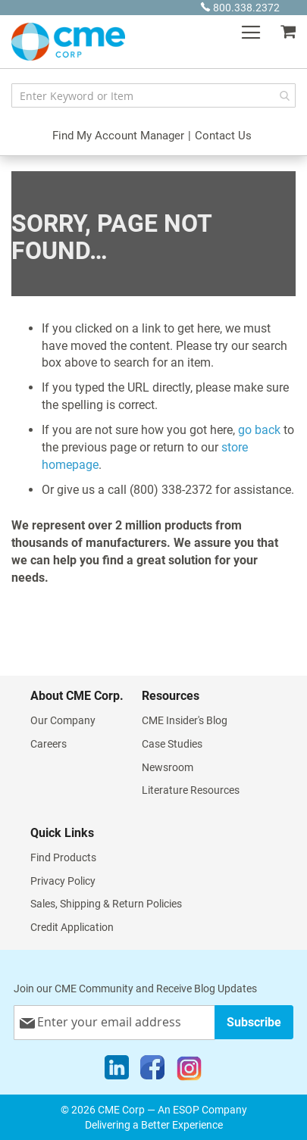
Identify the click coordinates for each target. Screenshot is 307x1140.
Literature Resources (191, 790)
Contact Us (223, 135)
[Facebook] (152, 1071)
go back (259, 430)
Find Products (63, 857)
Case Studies (172, 744)
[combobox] (153, 95)
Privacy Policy (63, 881)
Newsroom (167, 767)
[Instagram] (189, 1071)
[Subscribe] (254, 1022)
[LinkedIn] (117, 1071)
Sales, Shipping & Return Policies (106, 904)
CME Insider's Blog (184, 720)
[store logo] (68, 42)
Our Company (63, 720)
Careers (48, 744)
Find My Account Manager (118, 135)
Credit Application (72, 927)
